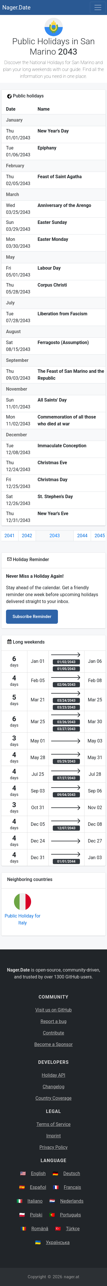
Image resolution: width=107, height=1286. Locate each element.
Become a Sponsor (53, 1044)
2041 (10, 535)
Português (70, 1215)
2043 (55, 535)
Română (39, 1228)
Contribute (53, 1033)
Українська (58, 1242)
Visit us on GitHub (53, 1010)
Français (72, 1187)
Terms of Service (54, 1124)
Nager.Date (16, 7)
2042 (27, 535)
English (38, 1173)
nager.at (71, 1276)
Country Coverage (53, 1098)
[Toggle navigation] (98, 7)
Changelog (53, 1086)
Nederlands (72, 1201)
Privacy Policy (53, 1147)
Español (38, 1187)
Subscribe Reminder (32, 616)
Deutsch (71, 1173)
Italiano (35, 1201)
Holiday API (53, 1075)
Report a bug (53, 1021)
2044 (82, 535)
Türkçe (73, 1228)
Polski (36, 1215)
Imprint (53, 1136)
